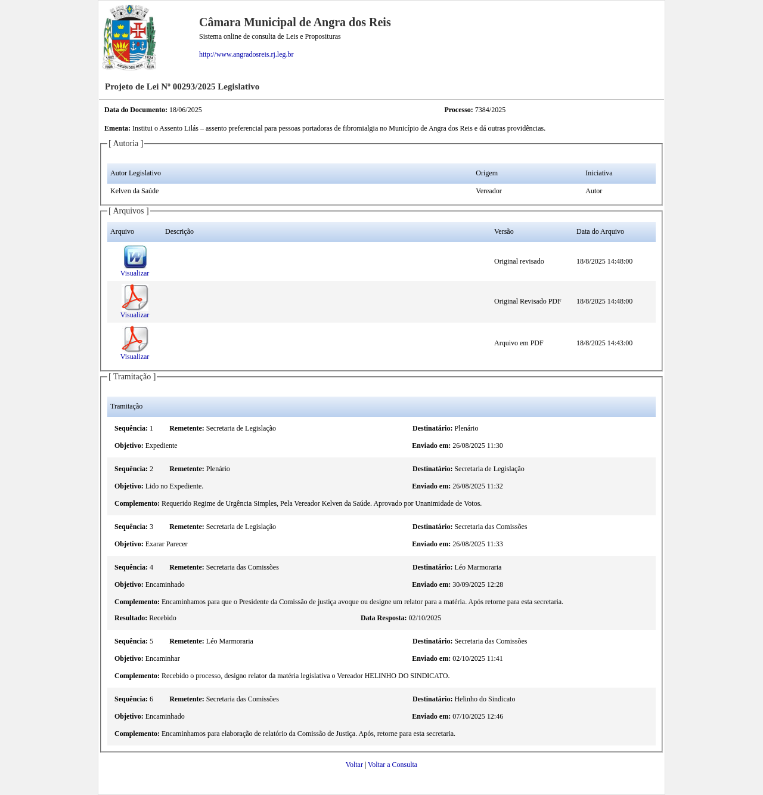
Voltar (354, 764)
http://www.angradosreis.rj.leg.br (246, 54)
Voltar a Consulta (392, 764)
